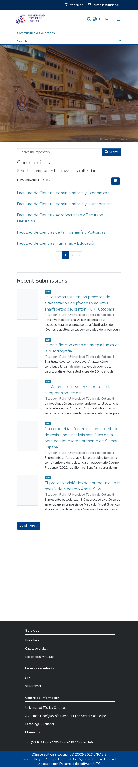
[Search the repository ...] (59, 152)
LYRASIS (100, 754)
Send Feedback (107, 759)
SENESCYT (33, 686)
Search (112, 152)
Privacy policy (54, 759)
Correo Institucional (103, 5)
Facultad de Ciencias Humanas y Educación (56, 243)
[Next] (79, 255)
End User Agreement (79, 759)
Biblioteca (32, 640)
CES (28, 678)
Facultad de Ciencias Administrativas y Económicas (63, 193)
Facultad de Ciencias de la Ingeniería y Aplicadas (61, 232)
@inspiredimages (123, 139)
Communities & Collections (36, 33)
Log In (103, 19)
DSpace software (44, 754)
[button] (94, 19)
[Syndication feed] (115, 181)
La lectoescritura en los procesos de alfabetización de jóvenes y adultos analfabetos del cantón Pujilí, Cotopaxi (79, 303)
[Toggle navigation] (118, 19)
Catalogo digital (36, 648)
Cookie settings (31, 759)
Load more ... (29, 525)
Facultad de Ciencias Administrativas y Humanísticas (64, 204)
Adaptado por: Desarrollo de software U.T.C (69, 763)
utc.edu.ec (74, 5)
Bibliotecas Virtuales (39, 657)
